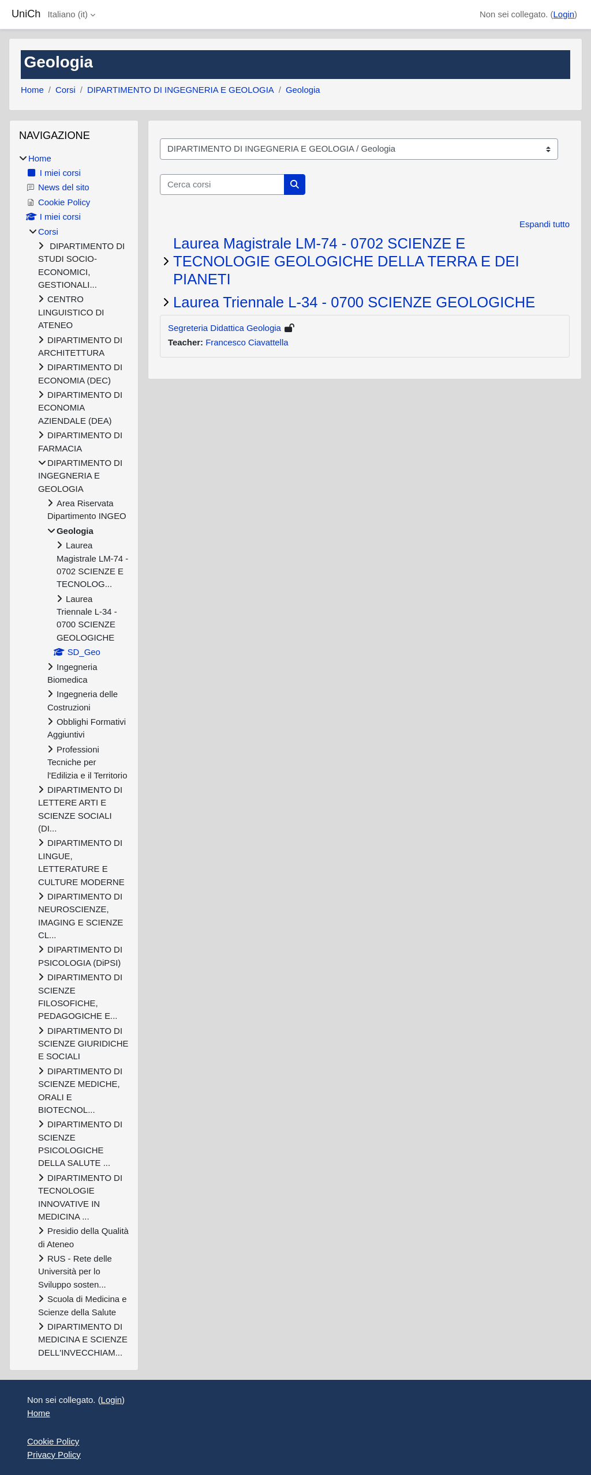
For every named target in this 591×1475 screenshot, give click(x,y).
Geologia (303, 90)
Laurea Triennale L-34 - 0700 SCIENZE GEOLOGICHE (354, 302)
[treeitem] (74, 755)
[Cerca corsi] (222, 184)
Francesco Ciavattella (246, 342)
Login (563, 14)
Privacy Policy (54, 1454)
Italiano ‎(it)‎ (67, 14)
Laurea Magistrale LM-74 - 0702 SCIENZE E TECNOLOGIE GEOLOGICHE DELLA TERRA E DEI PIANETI (346, 261)
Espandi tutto (544, 224)
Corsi (65, 90)
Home (32, 90)
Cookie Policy (53, 1441)
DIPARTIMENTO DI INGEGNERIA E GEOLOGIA (180, 90)
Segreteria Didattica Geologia (224, 328)
